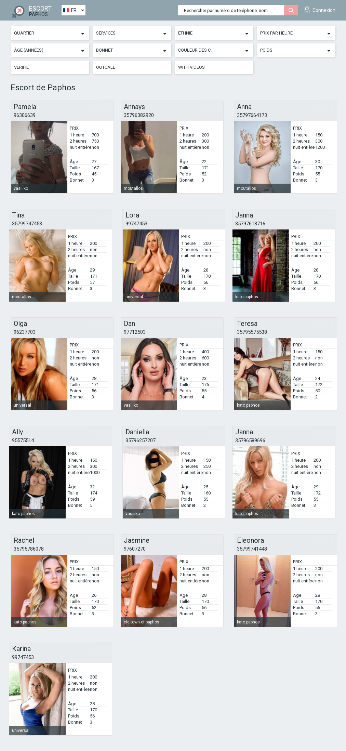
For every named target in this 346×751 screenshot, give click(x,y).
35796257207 (140, 440)
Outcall (105, 67)
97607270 (135, 549)
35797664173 (252, 115)
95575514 (23, 440)
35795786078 (29, 549)
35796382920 (139, 115)
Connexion (320, 10)
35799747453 (27, 224)
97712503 (135, 332)
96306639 (25, 115)
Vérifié (21, 67)
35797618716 (250, 224)
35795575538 (252, 332)
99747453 (136, 224)
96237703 (25, 332)
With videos (191, 67)
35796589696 (250, 440)
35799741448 (252, 549)
